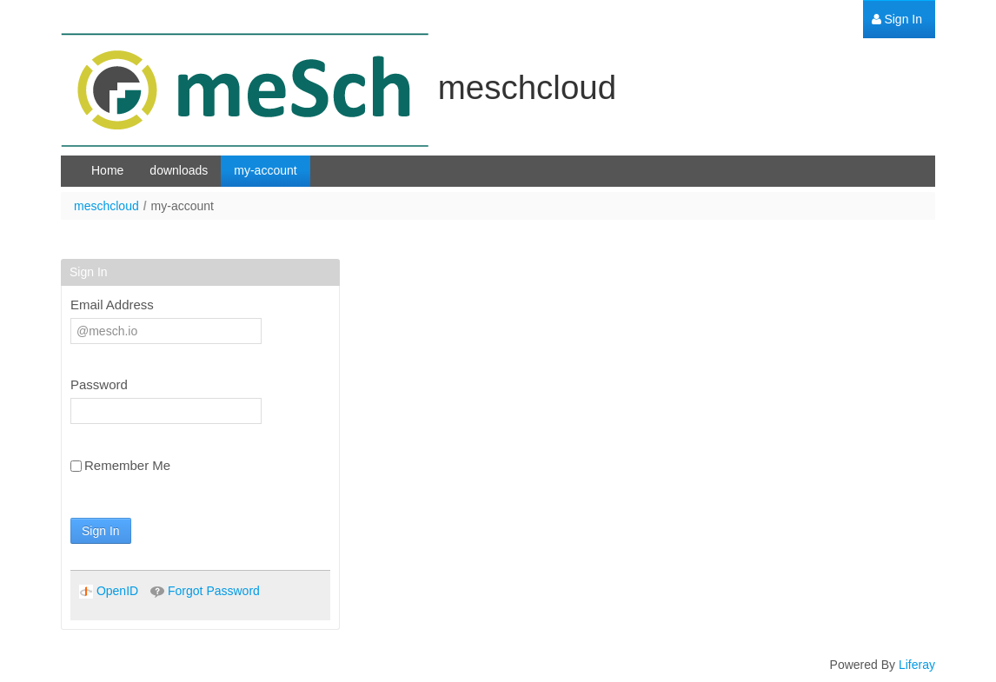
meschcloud (106, 206)
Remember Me (120, 465)
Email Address (112, 304)
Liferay (917, 665)
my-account (182, 206)
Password (99, 384)
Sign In (101, 531)
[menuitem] (897, 19)
